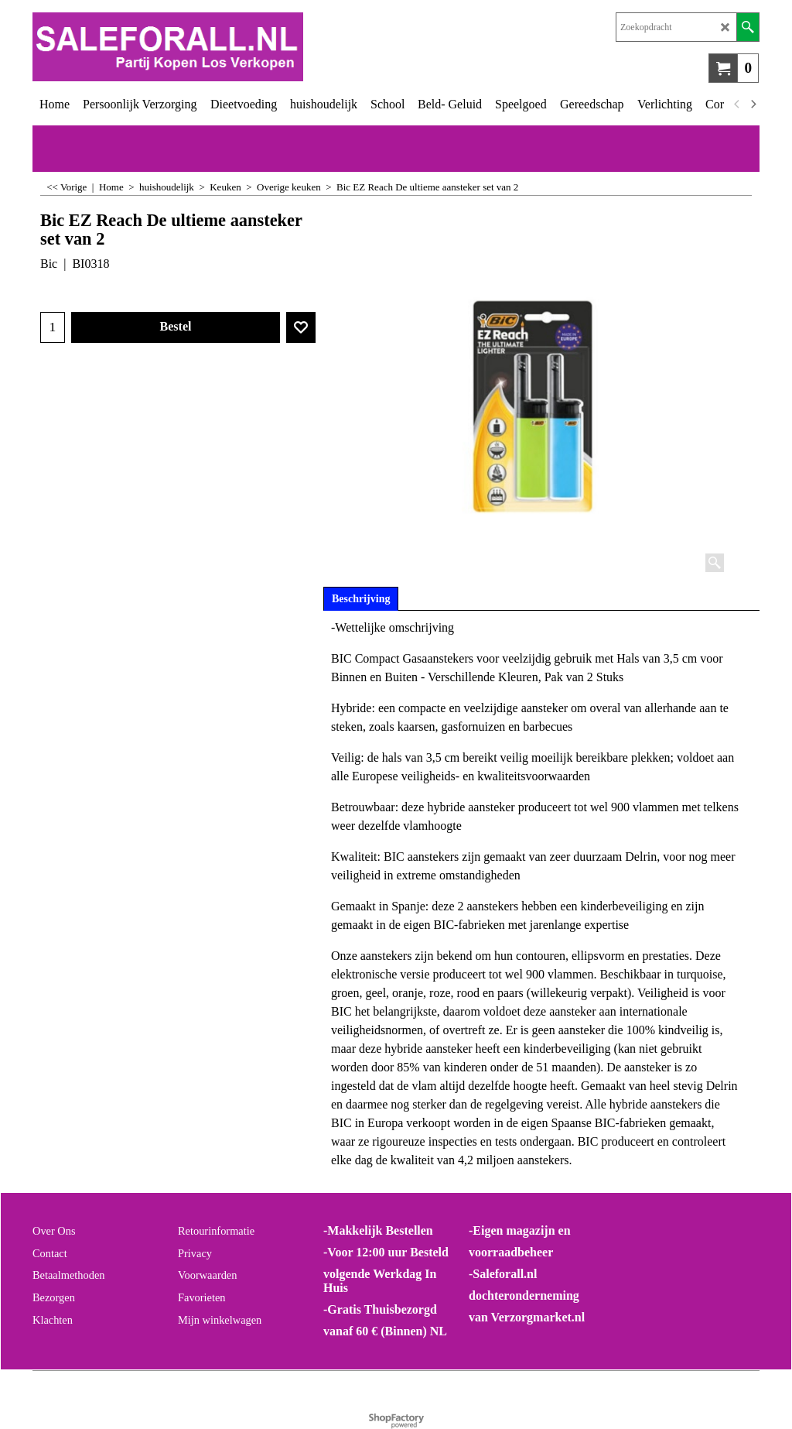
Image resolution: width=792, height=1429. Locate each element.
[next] (753, 104)
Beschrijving (361, 599)
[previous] (737, 104)
